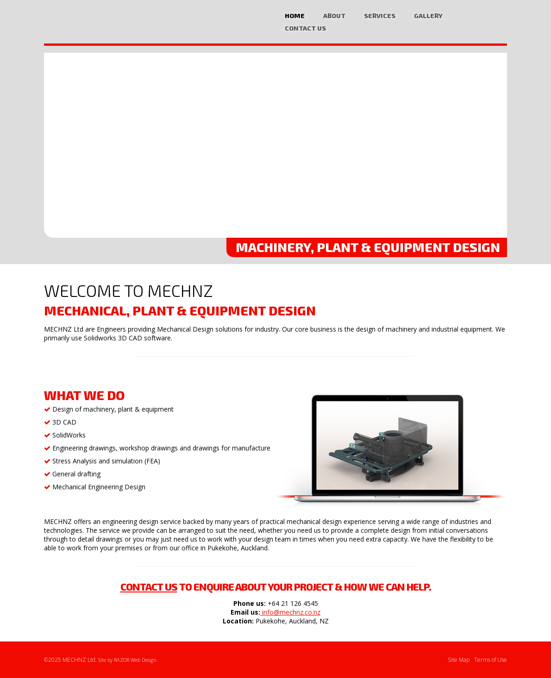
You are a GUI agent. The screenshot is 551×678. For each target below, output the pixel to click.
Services (379, 15)
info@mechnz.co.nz (290, 612)
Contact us (148, 586)
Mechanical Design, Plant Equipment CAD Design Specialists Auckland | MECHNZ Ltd (92, 23)
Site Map (459, 660)
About (334, 15)
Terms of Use (490, 660)
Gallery (428, 15)
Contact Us (305, 28)
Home (295, 15)
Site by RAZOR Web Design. (128, 659)
